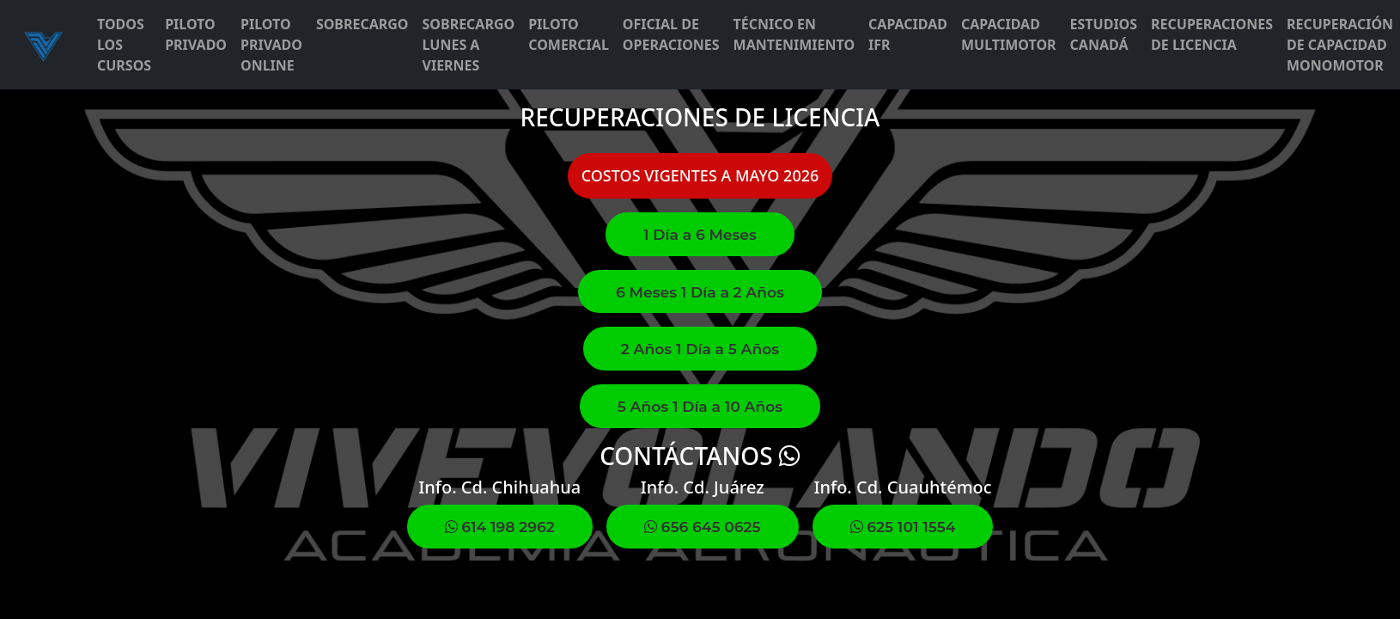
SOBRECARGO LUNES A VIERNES (469, 45)
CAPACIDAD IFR (907, 34)
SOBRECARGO (362, 24)
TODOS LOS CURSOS (124, 45)
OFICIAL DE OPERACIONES (671, 34)
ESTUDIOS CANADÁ (1104, 34)
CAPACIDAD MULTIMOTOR (1008, 34)
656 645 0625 (702, 527)
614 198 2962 (500, 527)
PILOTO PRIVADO (196, 34)
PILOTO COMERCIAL (568, 34)
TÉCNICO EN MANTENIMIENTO (794, 34)
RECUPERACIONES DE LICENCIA (1212, 34)
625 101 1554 (903, 527)
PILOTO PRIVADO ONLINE (271, 45)
